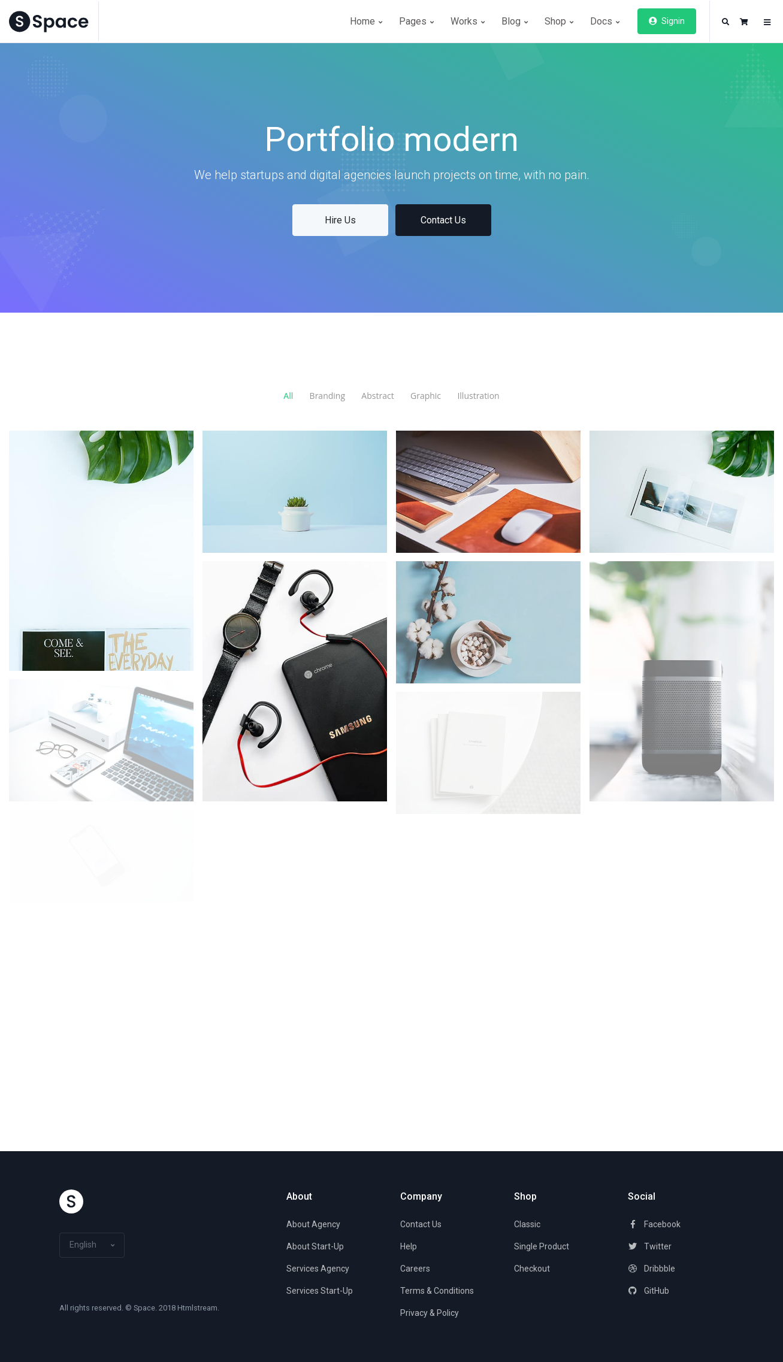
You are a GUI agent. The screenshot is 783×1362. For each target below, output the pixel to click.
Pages (416, 21)
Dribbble (651, 1268)
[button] (725, 22)
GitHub (648, 1291)
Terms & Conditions (437, 1291)
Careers (415, 1268)
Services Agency (317, 1268)
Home (366, 21)
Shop (559, 21)
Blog (514, 21)
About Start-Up (315, 1246)
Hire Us (340, 220)
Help (408, 1246)
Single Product (541, 1246)
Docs (604, 21)
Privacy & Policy (429, 1313)
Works (468, 21)
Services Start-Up (319, 1291)
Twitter (650, 1246)
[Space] (54, 21)
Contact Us (443, 220)
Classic (527, 1224)
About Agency (313, 1224)
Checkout (532, 1268)
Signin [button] (667, 21)
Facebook (654, 1224)
